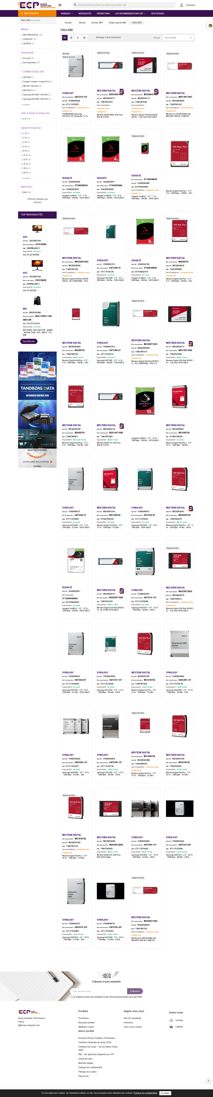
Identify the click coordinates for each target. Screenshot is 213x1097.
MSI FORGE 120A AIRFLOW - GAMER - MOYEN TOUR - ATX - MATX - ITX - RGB (38, 332)
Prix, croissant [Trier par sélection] (179, 37)
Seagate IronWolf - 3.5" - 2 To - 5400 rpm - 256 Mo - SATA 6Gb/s (76, 196)
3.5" (26, 119)
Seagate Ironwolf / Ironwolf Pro (37, 82)
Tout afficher (29, 341)
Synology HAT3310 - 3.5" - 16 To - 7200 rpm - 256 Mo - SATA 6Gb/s (110, 691)
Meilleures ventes (86, 1027)
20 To (27, 172)
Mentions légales (85, 1063)
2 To (26, 138)
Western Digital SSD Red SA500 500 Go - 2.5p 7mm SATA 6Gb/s (144, 116)
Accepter (165, 1093)
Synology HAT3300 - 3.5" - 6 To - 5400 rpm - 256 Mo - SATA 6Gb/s (110, 361)
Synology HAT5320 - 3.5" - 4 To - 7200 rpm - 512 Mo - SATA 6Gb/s (76, 526)
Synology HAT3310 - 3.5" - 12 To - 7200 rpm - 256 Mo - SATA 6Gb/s (144, 609)
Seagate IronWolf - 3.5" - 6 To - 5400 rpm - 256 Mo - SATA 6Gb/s (145, 279)
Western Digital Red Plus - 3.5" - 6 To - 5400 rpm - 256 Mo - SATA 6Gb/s (179, 280)
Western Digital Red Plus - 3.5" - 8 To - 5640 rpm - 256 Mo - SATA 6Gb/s (75, 444)
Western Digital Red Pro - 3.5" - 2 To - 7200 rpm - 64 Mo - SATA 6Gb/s (179, 526)
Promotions (83, 1018)
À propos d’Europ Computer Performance (96, 1038)
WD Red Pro (29, 90)
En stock (28, 58)
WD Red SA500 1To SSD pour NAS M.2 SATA (109, 444)
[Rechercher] (124, 5)
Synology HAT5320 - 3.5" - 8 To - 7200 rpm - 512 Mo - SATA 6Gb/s (76, 691)
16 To (27, 164)
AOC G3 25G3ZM (29, 290)
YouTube (179, 1020)
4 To (26, 142)
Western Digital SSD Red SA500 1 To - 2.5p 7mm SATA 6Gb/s (179, 361)
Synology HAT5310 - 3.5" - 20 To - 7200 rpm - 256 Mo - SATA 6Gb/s (179, 856)
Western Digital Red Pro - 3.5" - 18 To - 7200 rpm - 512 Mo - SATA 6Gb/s (75, 857)
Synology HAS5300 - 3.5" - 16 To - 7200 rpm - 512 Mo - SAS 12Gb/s (75, 773)
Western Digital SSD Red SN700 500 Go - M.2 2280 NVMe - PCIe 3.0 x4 (75, 280)
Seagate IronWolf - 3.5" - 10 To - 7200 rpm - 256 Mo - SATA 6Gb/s (145, 439)
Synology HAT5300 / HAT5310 (37, 99)
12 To (27, 159)
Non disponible (31, 62)
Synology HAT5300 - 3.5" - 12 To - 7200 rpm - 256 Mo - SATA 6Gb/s (110, 773)
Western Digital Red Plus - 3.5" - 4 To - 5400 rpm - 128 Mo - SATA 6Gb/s (75, 361)
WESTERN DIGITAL (32, 35)
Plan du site (83, 1076)
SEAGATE (28, 43)
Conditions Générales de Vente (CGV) (95, 1042)
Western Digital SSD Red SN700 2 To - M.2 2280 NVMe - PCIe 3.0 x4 (145, 362)
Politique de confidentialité (90, 1067)
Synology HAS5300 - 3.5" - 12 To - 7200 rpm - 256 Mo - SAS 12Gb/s (179, 691)
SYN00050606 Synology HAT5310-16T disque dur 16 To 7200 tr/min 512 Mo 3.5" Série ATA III (75, 115)
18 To (27, 168)
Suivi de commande (132, 1018)
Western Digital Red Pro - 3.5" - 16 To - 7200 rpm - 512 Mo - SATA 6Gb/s (144, 691)
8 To (26, 151)
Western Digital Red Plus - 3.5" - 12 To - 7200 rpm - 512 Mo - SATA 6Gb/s (110, 526)
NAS (27, 192)
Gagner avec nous (134, 1011)
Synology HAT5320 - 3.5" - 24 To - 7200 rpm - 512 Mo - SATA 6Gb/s (110, 938)
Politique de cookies (87, 1071)
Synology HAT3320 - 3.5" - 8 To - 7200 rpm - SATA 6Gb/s (144, 526)
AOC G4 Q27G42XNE (31, 255)
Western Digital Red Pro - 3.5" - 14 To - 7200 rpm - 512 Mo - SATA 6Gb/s (144, 774)
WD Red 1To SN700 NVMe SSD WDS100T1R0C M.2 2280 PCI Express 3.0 (178, 115)
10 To (27, 155)
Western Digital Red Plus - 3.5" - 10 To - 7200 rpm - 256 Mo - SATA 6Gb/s (179, 444)
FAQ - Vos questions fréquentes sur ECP (96, 1054)
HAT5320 (28, 77)
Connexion (128, 1022)
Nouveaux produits (86, 1022)
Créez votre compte (133, 1027)
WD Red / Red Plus (32, 86)
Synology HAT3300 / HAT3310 (37, 95)
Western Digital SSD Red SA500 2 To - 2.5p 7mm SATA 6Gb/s (179, 609)
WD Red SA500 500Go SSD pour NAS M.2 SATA (110, 116)
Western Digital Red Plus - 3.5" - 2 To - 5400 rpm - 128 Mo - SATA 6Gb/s (179, 192)
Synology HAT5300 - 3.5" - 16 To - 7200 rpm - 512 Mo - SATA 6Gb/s (144, 856)
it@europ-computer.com (29, 1025)
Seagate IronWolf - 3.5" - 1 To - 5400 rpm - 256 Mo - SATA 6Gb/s (145, 197)
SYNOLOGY (29, 39)
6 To (26, 146)
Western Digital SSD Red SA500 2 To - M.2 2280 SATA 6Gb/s (110, 609)
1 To (26, 133)
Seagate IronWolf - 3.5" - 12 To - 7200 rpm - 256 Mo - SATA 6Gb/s (76, 609)
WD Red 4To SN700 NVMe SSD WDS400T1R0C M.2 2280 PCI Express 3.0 (143, 939)
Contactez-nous (85, 1058)
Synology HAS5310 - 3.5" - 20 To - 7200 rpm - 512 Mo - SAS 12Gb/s (75, 938)
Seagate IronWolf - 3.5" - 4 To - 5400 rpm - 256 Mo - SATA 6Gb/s (110, 196)
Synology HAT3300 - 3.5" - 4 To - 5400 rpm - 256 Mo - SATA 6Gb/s (110, 279)
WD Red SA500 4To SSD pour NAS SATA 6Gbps (109, 856)
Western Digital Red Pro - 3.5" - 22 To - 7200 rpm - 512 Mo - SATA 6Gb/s (179, 773)
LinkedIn (179, 1026)
